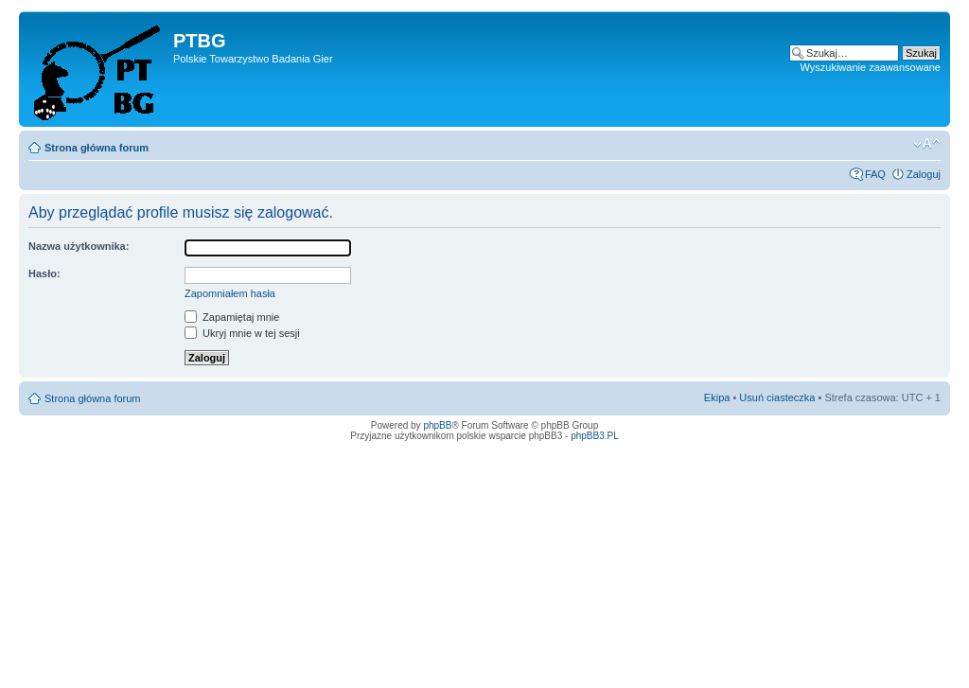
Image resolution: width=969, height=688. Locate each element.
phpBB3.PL (595, 436)
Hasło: (44, 273)
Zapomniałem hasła (230, 293)
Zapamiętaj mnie (232, 317)
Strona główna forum (96, 147)
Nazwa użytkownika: (78, 246)
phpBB (437, 425)
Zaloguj (924, 174)
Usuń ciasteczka (777, 397)
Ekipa (717, 397)
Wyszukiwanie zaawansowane (871, 67)
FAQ (875, 174)
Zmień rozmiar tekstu (927, 143)
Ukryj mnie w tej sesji (242, 333)
